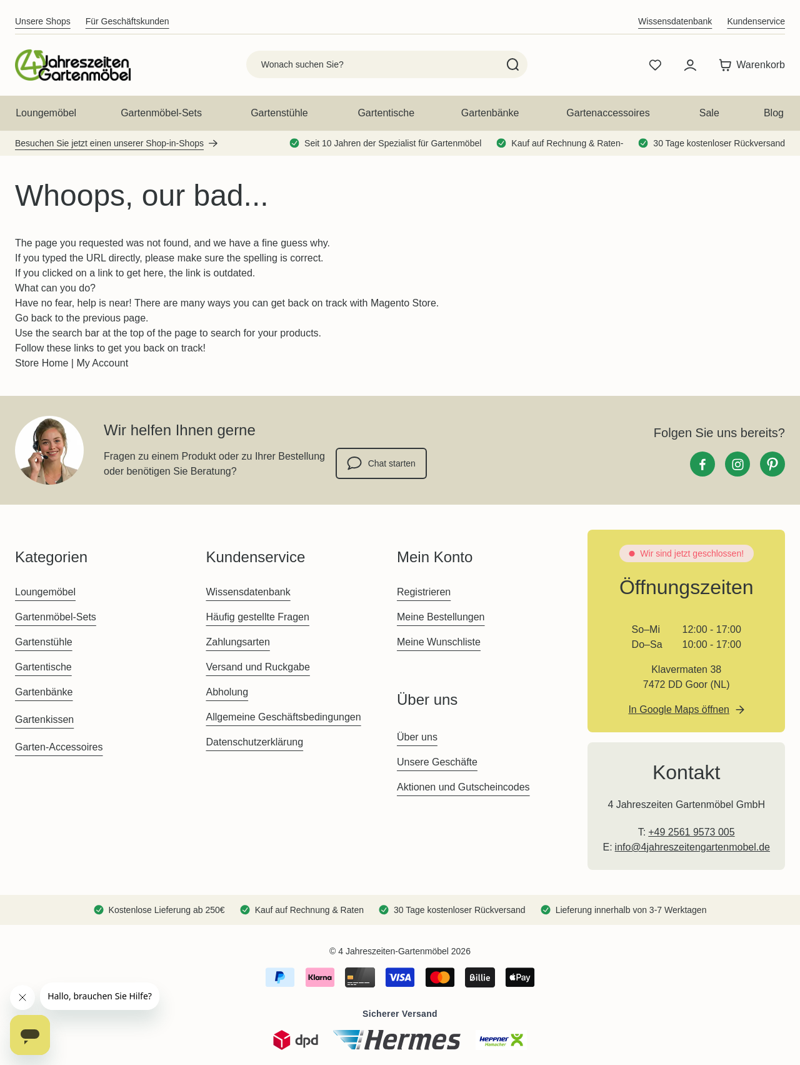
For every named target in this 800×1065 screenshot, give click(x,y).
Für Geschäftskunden (127, 21)
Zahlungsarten (237, 642)
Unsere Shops (43, 21)
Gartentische (386, 113)
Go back (33, 318)
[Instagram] (737, 464)
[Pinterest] (772, 464)
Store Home (41, 363)
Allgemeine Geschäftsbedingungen (283, 717)
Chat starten (381, 463)
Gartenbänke (490, 113)
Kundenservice (756, 21)
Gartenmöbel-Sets (161, 113)
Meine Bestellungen (441, 617)
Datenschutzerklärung (254, 742)
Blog (774, 113)
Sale (709, 113)
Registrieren (424, 592)
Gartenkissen (44, 719)
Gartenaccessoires (607, 113)
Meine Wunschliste (439, 642)
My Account (102, 363)
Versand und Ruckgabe (257, 667)
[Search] (513, 64)
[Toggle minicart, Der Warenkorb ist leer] (748, 65)
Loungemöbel (46, 113)
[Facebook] (702, 464)
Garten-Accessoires (59, 747)
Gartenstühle (279, 113)
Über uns (417, 737)
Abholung (227, 692)
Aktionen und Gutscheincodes (463, 787)
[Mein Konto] (690, 65)
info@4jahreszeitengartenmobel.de (692, 847)
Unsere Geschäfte (437, 762)
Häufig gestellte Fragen (257, 617)
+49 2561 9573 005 (691, 832)
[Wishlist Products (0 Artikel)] (655, 65)
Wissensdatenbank (675, 21)
